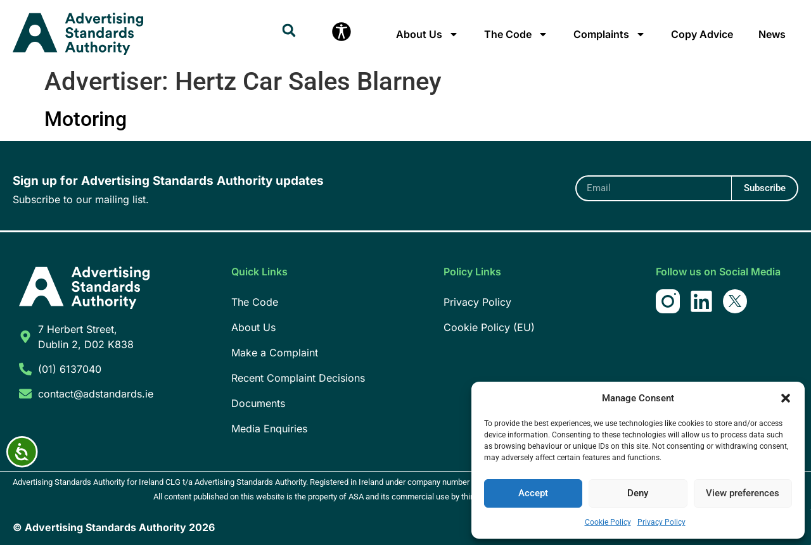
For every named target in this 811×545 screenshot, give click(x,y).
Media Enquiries (269, 428)
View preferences (742, 493)
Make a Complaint (274, 352)
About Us (427, 34)
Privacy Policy (661, 522)
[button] (785, 398)
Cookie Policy (608, 522)
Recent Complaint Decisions (298, 378)
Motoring (85, 119)
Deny (637, 493)
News (772, 34)
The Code (516, 34)
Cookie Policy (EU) (489, 327)
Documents (258, 403)
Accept (533, 493)
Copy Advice (702, 34)
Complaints (609, 34)
